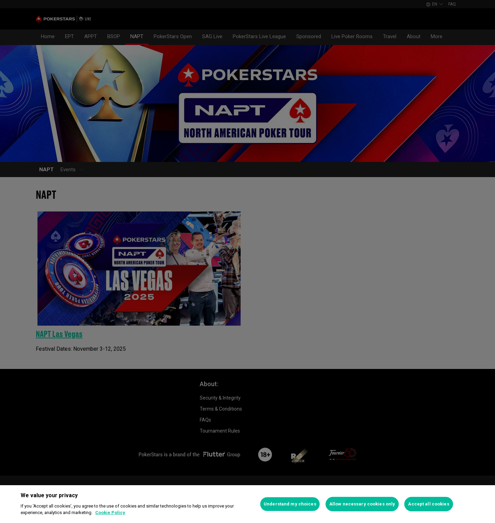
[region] (247, 504)
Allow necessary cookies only (362, 503)
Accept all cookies (428, 503)
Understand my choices (290, 503)
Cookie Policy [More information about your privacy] (110, 512)
